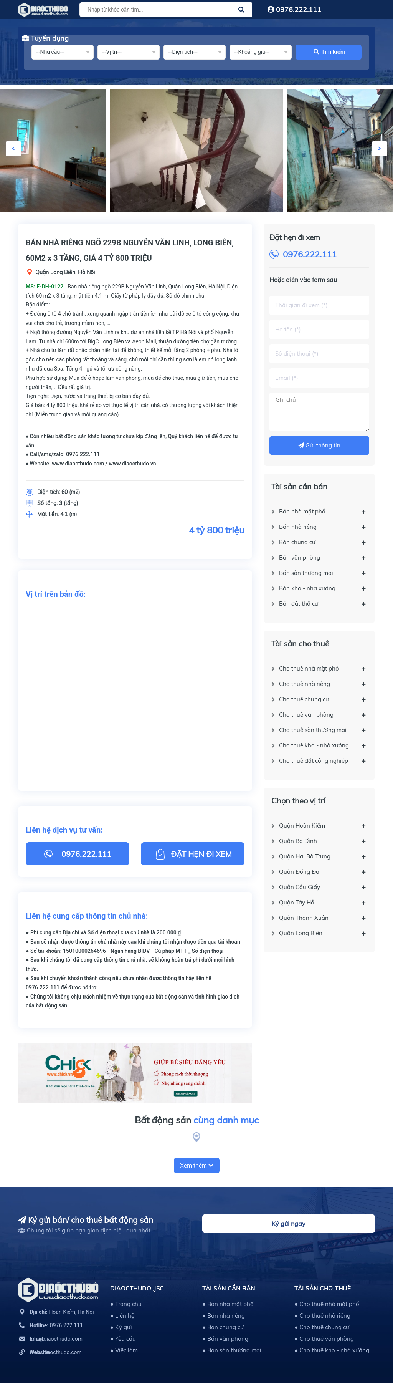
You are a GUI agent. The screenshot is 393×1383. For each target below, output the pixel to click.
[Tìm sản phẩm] (164, 9)
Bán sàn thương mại (306, 572)
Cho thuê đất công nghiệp (313, 760)
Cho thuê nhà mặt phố (309, 668)
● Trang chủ (126, 1304)
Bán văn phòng (299, 557)
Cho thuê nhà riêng (304, 683)
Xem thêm (196, 1165)
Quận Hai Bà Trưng (304, 856)
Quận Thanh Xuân (304, 917)
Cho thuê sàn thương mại (313, 730)
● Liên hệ (122, 1315)
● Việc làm (124, 1350)
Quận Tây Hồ (296, 902)
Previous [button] (13, 148)
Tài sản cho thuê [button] (322, 1288)
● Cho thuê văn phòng (324, 1338)
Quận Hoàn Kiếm (302, 825)
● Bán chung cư (223, 1327)
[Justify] (241, 9)
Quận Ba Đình (298, 841)
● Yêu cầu (123, 1338)
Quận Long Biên (300, 933)
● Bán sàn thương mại (231, 1350)
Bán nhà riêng (298, 526)
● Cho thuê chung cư (321, 1327)
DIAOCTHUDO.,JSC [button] (137, 1288)
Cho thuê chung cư (304, 699)
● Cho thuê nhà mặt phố (326, 1304)
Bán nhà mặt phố (302, 511)
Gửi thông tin (319, 445)
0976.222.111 (294, 9)
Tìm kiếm (329, 51)
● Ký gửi (121, 1327)
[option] (196, 150)
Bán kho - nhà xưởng (307, 588)
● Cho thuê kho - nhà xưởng (331, 1350)
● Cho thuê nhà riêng (322, 1315)
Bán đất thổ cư (298, 603)
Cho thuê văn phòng (306, 714)
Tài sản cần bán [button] (228, 1288)
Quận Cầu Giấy (299, 887)
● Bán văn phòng (225, 1338)
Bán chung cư (297, 542)
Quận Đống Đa (299, 871)
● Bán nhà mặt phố (228, 1304)
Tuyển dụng (45, 38)
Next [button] (379, 148)
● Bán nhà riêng (223, 1315)
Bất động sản (197, 1120)
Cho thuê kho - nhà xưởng (314, 745)
